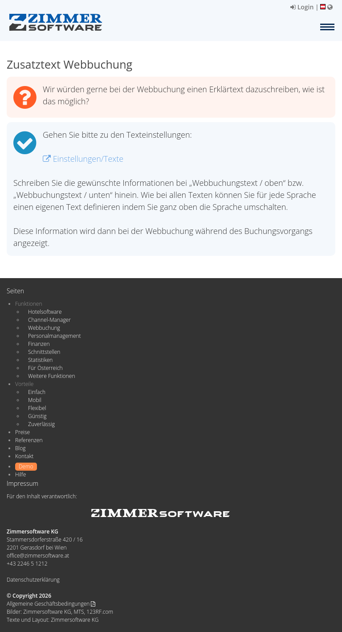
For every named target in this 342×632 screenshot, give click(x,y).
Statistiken (40, 360)
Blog (20, 448)
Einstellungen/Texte (83, 158)
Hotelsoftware (45, 312)
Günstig (37, 416)
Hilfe (20, 474)
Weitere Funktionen (51, 376)
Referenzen (28, 440)
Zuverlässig (41, 424)
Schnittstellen (44, 352)
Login (302, 7)
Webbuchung (44, 328)
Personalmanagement (54, 336)
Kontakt (24, 456)
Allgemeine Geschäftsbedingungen (51, 603)
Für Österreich (45, 368)
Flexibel (37, 408)
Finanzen (38, 344)
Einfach (36, 392)
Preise (22, 432)
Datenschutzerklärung (33, 579)
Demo (26, 466)
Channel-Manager (49, 320)
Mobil (34, 400)
